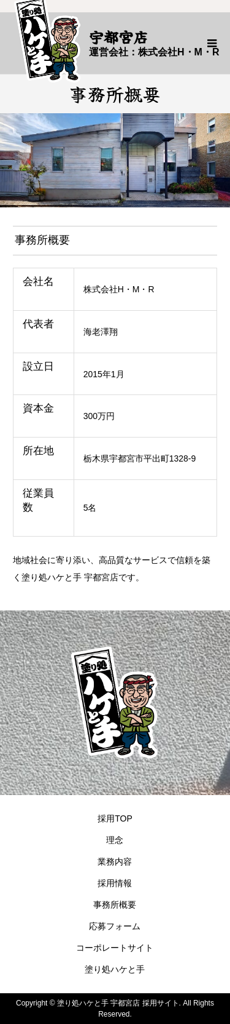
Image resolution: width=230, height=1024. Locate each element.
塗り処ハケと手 (115, 969)
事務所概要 (114, 905)
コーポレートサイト (114, 948)
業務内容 (115, 861)
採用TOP (115, 818)
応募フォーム (114, 926)
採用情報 (115, 883)
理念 (114, 840)
